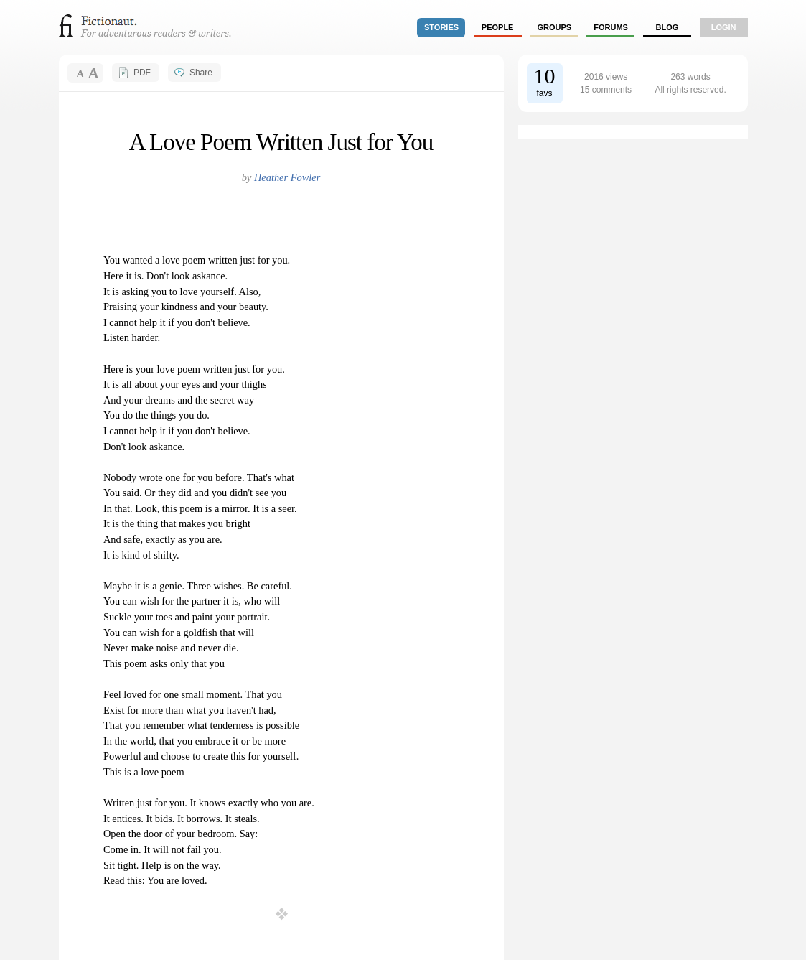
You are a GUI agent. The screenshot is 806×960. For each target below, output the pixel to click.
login (723, 27)
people (498, 27)
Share (200, 72)
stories (441, 27)
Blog (666, 27)
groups (555, 27)
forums (611, 27)
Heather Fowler (287, 177)
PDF (142, 72)
